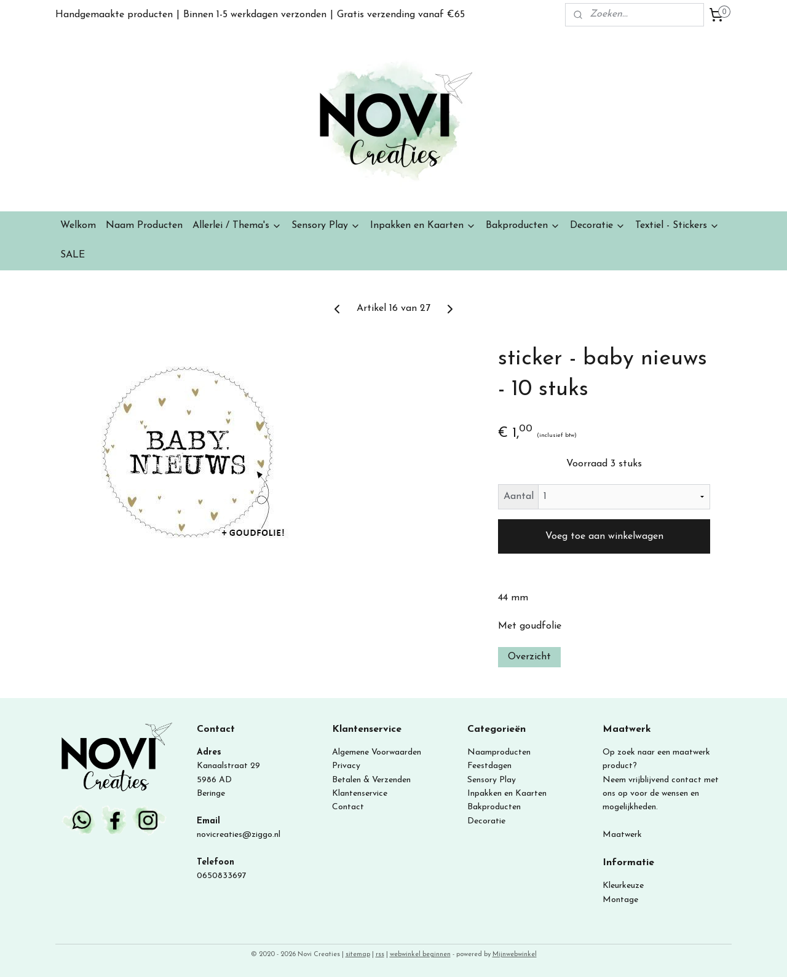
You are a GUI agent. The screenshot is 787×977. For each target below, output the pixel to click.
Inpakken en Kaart (502, 793)
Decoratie (597, 226)
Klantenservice (359, 793)
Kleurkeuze (623, 885)
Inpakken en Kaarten (423, 226)
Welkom (78, 225)
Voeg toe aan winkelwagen (604, 536)
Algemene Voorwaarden (376, 752)
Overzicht (529, 657)
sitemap (358, 954)
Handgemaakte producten (114, 15)
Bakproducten (523, 226)
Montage (620, 899)
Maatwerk (622, 834)
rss (380, 954)
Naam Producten (144, 225)
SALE (72, 255)
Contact (348, 807)
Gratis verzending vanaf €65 (401, 15)
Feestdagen (489, 766)
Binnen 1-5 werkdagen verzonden (254, 15)
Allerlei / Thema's (237, 226)
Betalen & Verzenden (371, 780)
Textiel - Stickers (677, 226)
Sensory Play (325, 226)
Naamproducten (499, 752)
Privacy (346, 766)
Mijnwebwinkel (514, 954)
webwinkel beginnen (420, 954)
